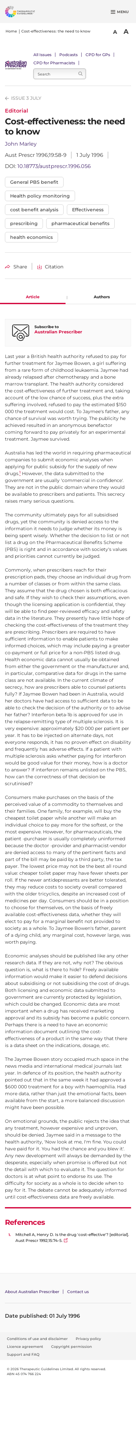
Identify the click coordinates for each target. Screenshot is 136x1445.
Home (11, 31)
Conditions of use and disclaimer (37, 1338)
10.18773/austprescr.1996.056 (54, 166)
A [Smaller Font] (115, 32)
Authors (102, 296)
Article (33, 296)
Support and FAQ (23, 1354)
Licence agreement (25, 1346)
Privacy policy (88, 1338)
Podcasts (68, 54)
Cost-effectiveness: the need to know (55, 31)
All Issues (42, 54)
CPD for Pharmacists (54, 62)
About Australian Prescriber (32, 1291)
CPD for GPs (98, 54)
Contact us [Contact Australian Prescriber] (78, 1291)
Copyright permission (71, 1346)
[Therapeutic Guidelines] (28, 12)
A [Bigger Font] (126, 31)
